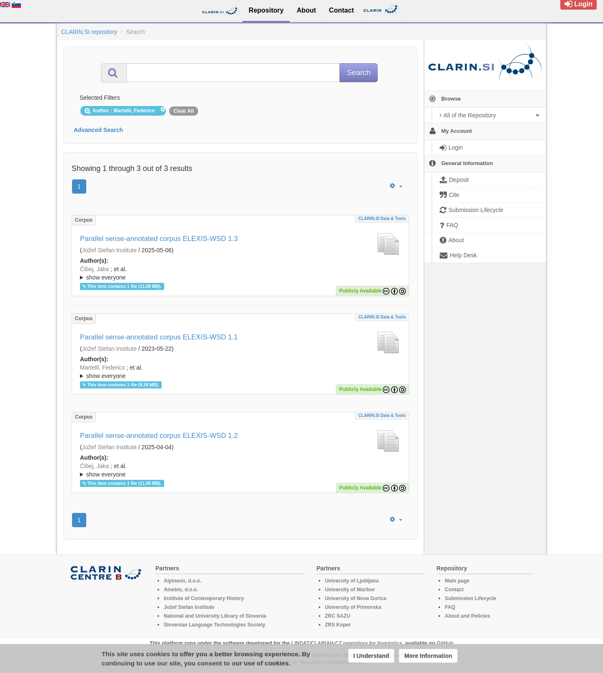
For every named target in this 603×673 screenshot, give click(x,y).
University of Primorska (353, 607)
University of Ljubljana (352, 581)
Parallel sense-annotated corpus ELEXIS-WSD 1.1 (159, 337)
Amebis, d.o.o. (181, 590)
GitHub (445, 643)
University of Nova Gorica (356, 598)
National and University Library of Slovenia (215, 616)
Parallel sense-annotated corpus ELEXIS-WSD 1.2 (159, 436)
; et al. (240, 274)
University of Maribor (350, 590)
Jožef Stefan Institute (109, 250)
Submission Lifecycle (470, 598)
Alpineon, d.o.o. (182, 581)
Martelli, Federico (102, 367)
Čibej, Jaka (94, 269)
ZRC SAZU (337, 616)
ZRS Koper (338, 625)
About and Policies (467, 616)
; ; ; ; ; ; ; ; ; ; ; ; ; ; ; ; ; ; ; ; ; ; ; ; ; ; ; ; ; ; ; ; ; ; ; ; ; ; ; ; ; (240, 273)
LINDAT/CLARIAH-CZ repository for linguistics (346, 643)
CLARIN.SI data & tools (382, 218)
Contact (454, 590)
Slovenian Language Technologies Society (214, 625)
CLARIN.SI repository (89, 31)
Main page (457, 581)
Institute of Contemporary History (204, 598)
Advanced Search (98, 130)
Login (578, 4)
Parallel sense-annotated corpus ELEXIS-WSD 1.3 (159, 239)
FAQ (450, 607)
